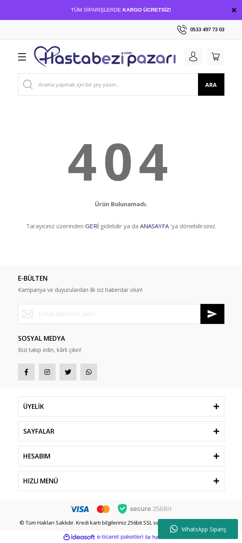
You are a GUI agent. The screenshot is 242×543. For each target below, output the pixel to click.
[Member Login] (193, 56)
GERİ (92, 226)
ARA (211, 84)
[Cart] (215, 56)
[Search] (121, 84)
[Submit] (212, 314)
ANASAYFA (154, 226)
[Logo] (104, 56)
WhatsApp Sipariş (198, 529)
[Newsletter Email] (121, 314)
